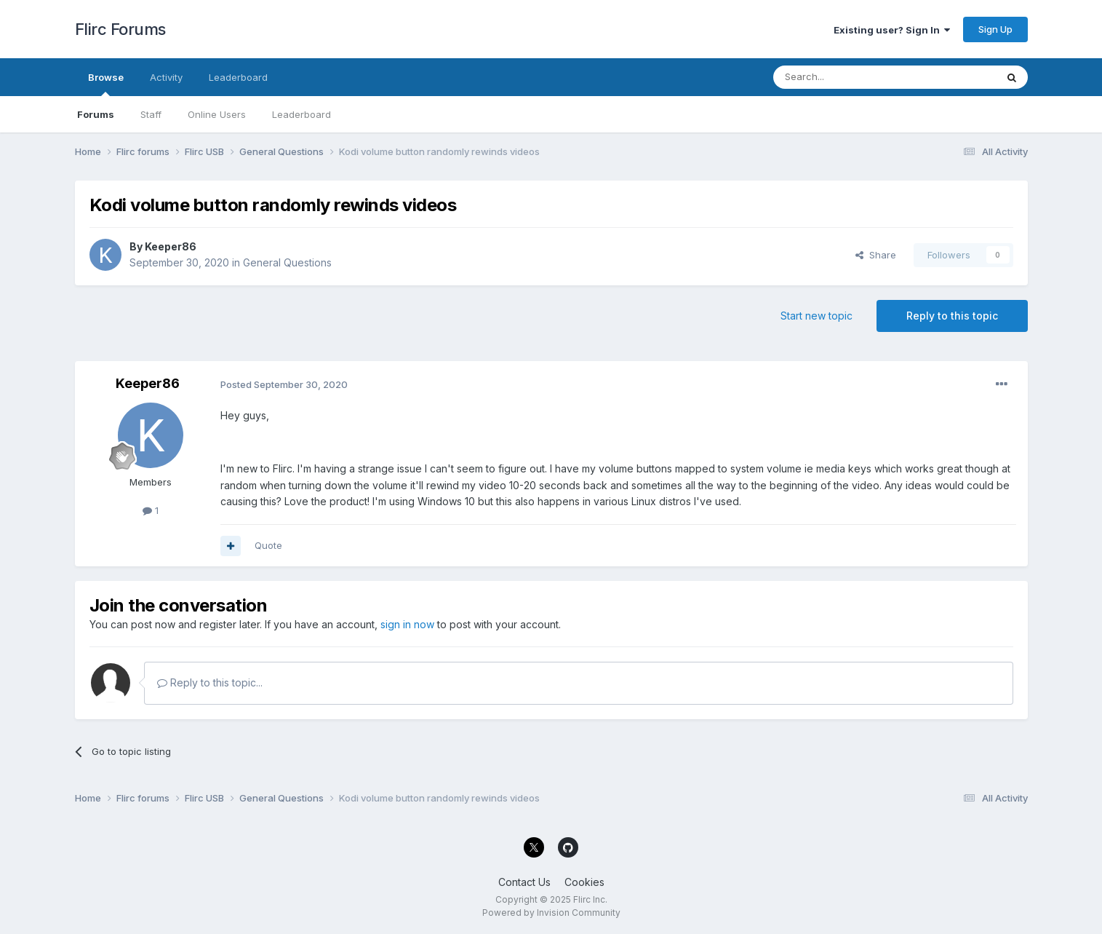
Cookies (584, 882)
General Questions (287, 262)
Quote (268, 545)
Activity (166, 77)
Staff (150, 114)
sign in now (407, 624)
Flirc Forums (120, 29)
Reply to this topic (952, 315)
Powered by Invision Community (551, 912)
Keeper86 (170, 246)
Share (875, 255)
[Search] (847, 77)
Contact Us (524, 882)
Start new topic (816, 315)
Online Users (217, 114)
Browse (106, 83)
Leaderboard (301, 114)
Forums (95, 114)
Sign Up (995, 29)
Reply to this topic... (210, 682)
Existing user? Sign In (892, 30)
